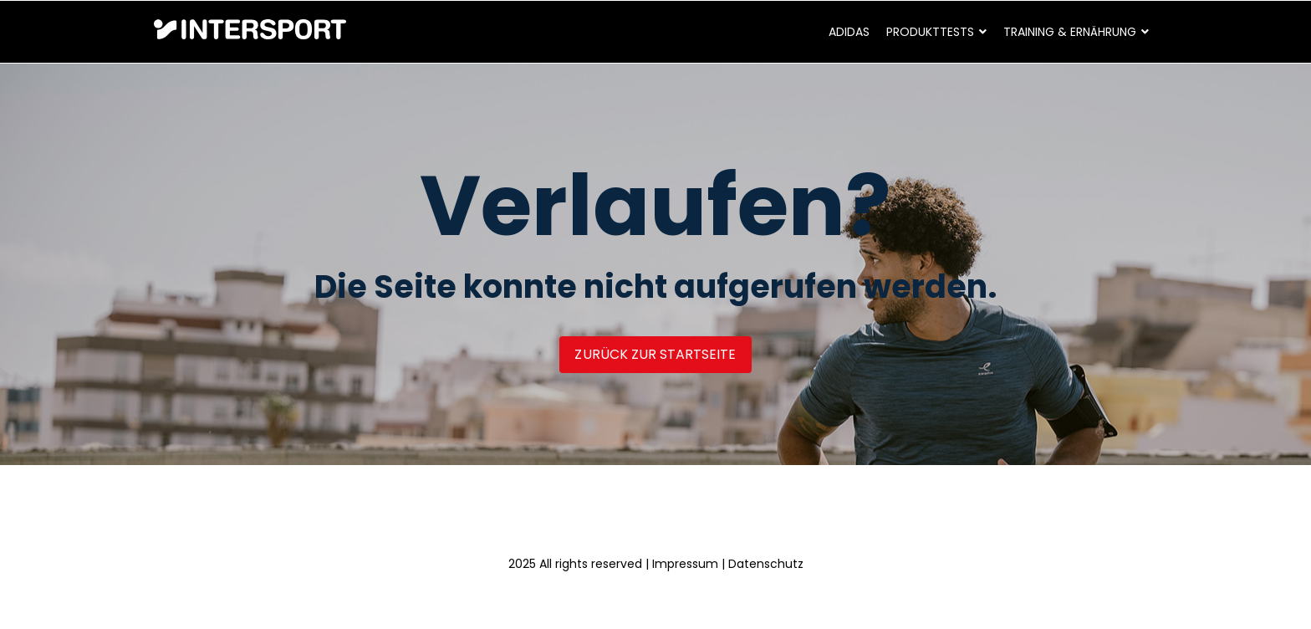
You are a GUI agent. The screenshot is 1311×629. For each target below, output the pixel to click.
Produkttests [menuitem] (930, 31)
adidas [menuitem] (849, 31)
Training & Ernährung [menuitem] (1069, 31)
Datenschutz (765, 564)
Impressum (685, 564)
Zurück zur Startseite (655, 354)
